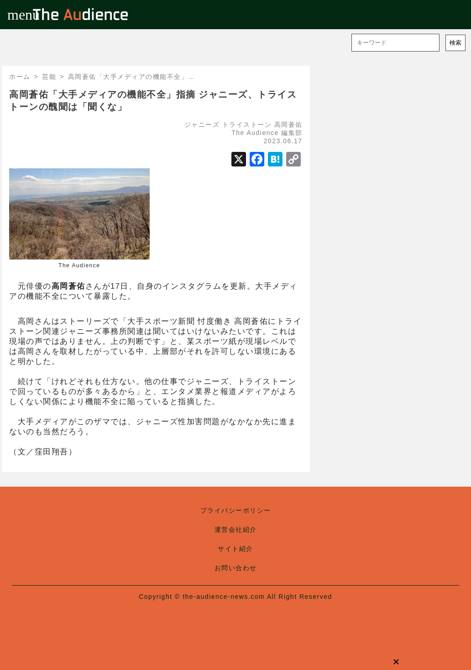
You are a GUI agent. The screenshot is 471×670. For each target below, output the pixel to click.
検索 (455, 42)
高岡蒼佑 (288, 124)
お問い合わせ (236, 567)
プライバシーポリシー (235, 510)
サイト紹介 (235, 548)
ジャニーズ (202, 124)
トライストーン (247, 124)
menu (14, 14)
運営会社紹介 (236, 529)
